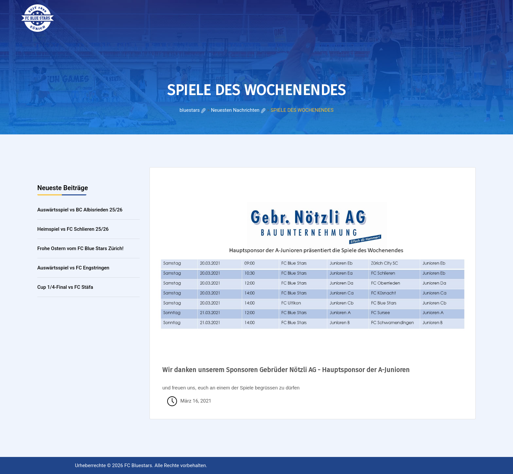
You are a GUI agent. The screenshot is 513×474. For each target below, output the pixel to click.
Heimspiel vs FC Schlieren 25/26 (73, 229)
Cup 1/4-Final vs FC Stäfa (65, 287)
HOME (87, 16)
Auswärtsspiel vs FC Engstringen (73, 268)
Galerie (143, 16)
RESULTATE (114, 16)
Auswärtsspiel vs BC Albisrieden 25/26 (79, 210)
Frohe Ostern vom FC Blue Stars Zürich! (80, 248)
